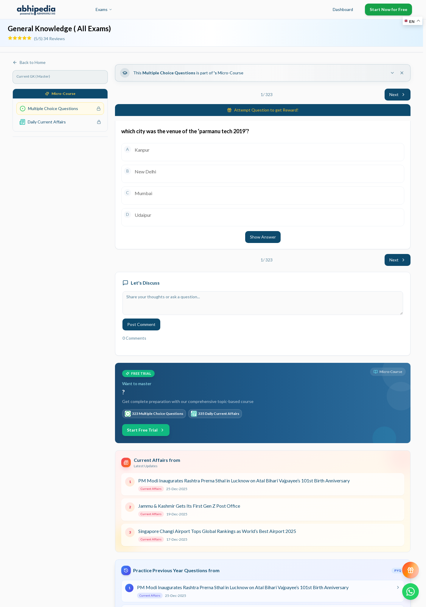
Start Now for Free (388, 9)
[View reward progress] (410, 570)
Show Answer (263, 236)
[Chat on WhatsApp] (410, 591)
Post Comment (141, 324)
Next (397, 94)
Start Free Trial (146, 429)
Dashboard (343, 9)
